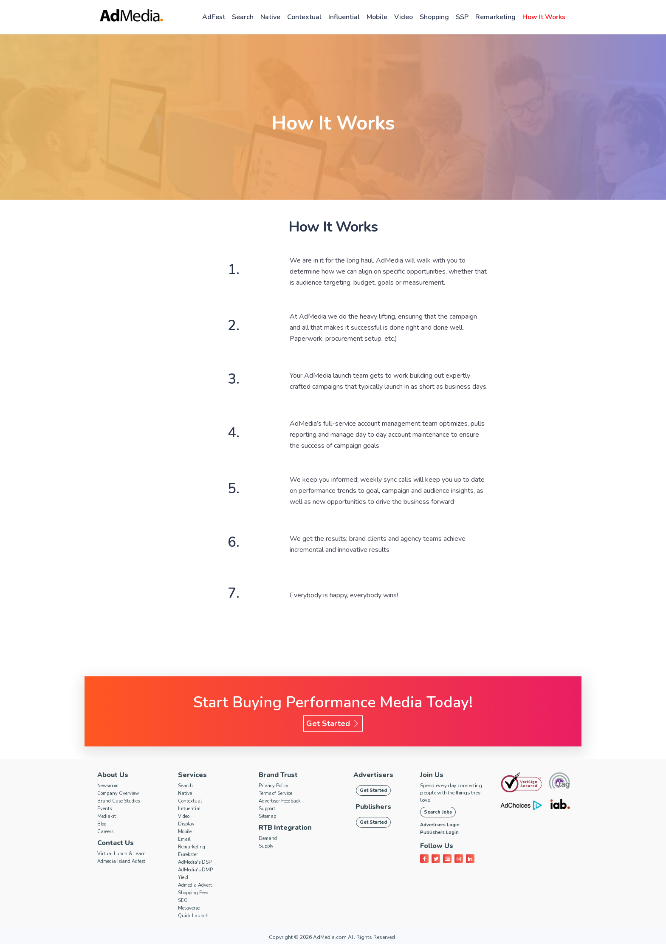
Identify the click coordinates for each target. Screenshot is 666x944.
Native (270, 17)
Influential (344, 17)
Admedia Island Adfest (121, 861)
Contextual (304, 17)
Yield (183, 877)
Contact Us (115, 843)
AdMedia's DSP (195, 862)
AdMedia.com (330, 937)
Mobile (377, 17)
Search (243, 17)
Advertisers (373, 775)
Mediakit (106, 816)
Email (184, 839)
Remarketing (495, 17)
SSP (462, 17)
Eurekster (188, 854)
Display (186, 824)
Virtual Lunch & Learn (121, 854)
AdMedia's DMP (195, 870)
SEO (183, 900)
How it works (543, 17)
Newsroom (108, 786)
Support (267, 809)
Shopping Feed (193, 893)
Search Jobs (438, 812)
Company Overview (118, 793)
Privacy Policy (273, 786)
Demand (268, 838)
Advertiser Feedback (280, 801)
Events (104, 809)
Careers (105, 831)
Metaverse (189, 908)
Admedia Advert (195, 885)
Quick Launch (193, 916)
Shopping (434, 17)
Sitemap (267, 816)
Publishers (373, 806)
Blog (102, 824)
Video (403, 17)
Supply (266, 846)
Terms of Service (275, 793)
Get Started (333, 723)
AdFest (213, 17)
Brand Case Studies (118, 801)
